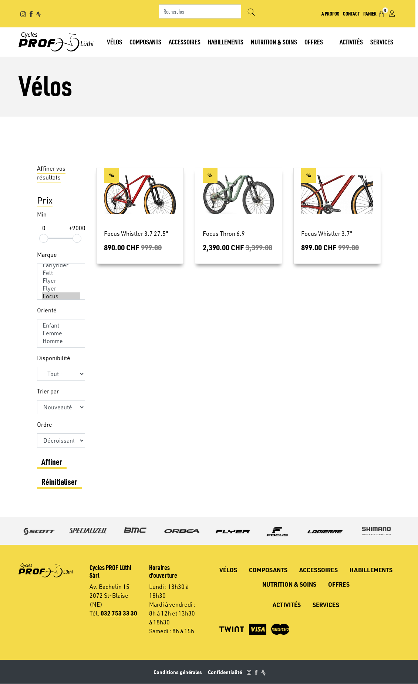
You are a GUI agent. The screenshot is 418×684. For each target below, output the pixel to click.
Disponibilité (53, 358)
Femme (61, 333)
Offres (315, 41)
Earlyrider (61, 265)
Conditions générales (178, 672)
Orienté (47, 310)
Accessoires (186, 41)
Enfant (61, 325)
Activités (353, 41)
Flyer (61, 281)
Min (42, 214)
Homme (61, 341)
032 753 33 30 (119, 613)
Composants (146, 41)
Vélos (115, 41)
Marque (47, 254)
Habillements (227, 41)
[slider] (43, 238)
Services (384, 41)
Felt (61, 273)
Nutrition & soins (275, 41)
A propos (333, 13)
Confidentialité (225, 672)
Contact (353, 13)
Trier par (48, 391)
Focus (61, 296)
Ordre (44, 424)
